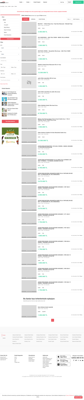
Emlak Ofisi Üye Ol (3, 358)
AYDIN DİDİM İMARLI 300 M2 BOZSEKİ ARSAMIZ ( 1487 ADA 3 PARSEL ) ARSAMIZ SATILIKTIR (54, 187)
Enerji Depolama (7, 34)
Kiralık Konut (39, 341)
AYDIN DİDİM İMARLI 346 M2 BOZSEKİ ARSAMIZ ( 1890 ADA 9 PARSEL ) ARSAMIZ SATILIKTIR (54, 269)
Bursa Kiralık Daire (64, 335)
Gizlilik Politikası (46, 362)
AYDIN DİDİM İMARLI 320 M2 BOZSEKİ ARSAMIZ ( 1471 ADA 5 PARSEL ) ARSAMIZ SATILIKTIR (54, 215)
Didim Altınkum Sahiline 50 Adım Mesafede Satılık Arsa (52, 132)
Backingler (31, 358)
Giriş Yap (62, 2)
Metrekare (2, 70)
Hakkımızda (45, 357)
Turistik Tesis (16, 362)
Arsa (3, 17)
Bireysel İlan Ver (32, 357)
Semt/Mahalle (3, 57)
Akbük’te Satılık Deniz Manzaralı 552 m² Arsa (49, 64)
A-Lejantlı (6, 24)
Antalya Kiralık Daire (40, 335)
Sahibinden (33, 19)
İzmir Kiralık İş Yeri (28, 339)
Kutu (69, 19)
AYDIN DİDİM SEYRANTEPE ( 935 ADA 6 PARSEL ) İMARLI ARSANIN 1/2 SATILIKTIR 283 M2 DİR (55, 147)
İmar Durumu (2, 77)
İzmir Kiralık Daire (64, 337)
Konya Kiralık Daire (64, 341)
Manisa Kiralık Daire (76, 341)
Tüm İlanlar (25, 19)
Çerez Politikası (46, 364)
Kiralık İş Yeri (27, 341)
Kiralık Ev (15, 341)
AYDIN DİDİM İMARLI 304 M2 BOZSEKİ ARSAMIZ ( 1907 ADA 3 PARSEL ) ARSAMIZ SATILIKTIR (54, 228)
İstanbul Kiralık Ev (28, 337)
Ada (5, 22)
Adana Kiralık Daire (17, 335)
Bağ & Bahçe (7, 27)
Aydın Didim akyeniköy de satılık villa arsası (49, 91)
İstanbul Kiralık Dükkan (18, 337)
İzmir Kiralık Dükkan (76, 337)
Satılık (4, 19)
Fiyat (1, 64)
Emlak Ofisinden (42, 19)
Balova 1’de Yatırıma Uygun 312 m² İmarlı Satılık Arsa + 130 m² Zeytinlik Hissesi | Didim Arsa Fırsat (54, 119)
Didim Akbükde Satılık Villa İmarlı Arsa (48, 105)
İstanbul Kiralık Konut (53, 337)
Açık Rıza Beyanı (46, 366)
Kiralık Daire (63, 339)
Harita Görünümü (10, 38)
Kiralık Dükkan (75, 339)
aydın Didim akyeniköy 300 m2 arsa (47, 78)
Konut (15, 357)
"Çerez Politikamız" (70, 395)
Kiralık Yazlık (51, 341)
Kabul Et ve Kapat (78, 397)
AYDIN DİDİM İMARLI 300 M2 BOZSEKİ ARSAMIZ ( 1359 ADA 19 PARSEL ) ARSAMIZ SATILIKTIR (54, 283)
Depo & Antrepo (7, 29)
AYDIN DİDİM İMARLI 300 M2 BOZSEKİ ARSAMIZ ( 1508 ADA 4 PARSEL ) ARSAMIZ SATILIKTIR (54, 242)
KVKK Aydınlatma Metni (47, 363)
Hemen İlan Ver (78, 2)
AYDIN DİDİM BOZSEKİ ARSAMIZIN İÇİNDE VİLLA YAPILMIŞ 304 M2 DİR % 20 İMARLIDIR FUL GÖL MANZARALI (55, 174)
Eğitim (5, 32)
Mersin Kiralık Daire (17, 343)
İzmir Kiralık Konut (40, 339)
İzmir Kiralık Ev (16, 339)
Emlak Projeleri (31, 361)
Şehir (1, 45)
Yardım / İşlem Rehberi (47, 359)
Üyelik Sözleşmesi (46, 361)
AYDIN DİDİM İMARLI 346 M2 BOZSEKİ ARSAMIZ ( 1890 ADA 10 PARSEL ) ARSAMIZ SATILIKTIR (54, 255)
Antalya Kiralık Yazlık (53, 335)
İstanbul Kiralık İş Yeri (41, 337)
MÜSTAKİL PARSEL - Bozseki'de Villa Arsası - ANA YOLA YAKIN (54, 51)
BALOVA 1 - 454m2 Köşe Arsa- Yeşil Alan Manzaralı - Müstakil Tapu (55, 23)
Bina (15, 361)
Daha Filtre (4, 83)
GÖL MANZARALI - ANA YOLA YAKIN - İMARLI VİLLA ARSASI (53, 37)
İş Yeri (15, 358)
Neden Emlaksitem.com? (47, 358)
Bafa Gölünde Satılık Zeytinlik (45, 307)
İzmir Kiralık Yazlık (52, 339)
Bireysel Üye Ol (3, 357)
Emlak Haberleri (32, 359)
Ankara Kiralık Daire (28, 335)
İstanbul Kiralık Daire (76, 335)
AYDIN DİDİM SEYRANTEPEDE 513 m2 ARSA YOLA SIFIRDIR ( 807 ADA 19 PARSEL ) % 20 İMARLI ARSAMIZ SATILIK (55, 160)
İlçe (1, 51)
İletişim (44, 367)
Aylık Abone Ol (3, 359)
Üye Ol (69, 2)
